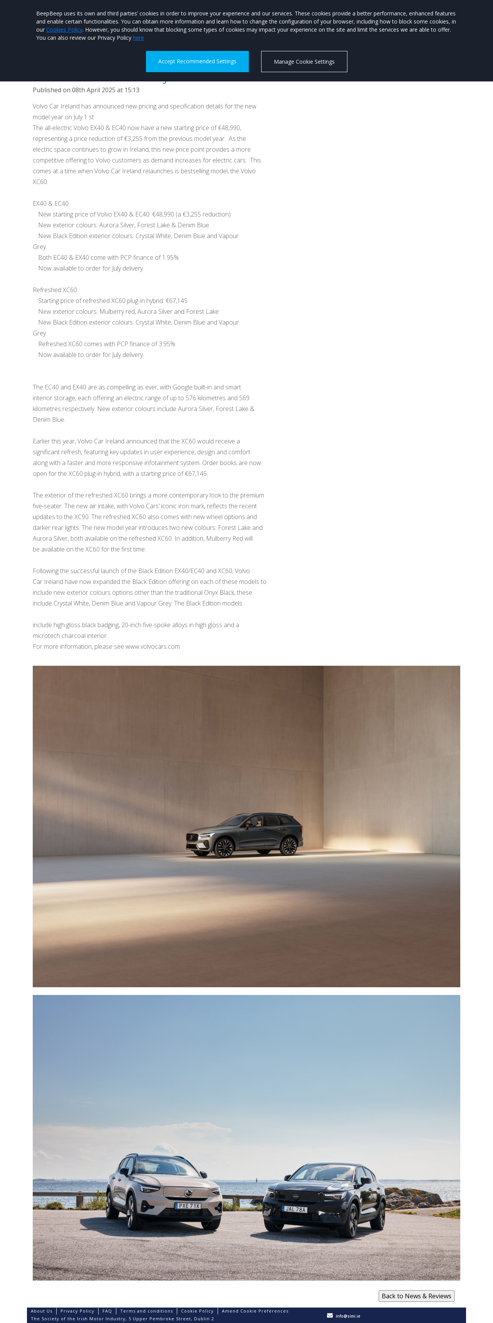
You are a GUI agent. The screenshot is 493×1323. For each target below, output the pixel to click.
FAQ (107, 1311)
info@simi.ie (348, 1316)
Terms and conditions (146, 1311)
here (138, 37)
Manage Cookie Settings (304, 61)
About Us (41, 1311)
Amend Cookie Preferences (255, 1311)
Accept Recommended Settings (197, 61)
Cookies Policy (64, 29)
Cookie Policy (197, 1311)
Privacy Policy (77, 1311)
